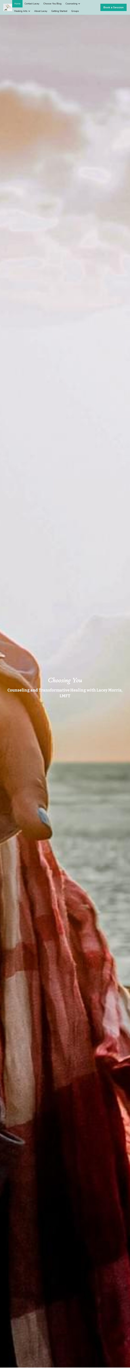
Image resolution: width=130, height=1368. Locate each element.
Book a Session (113, 7)
